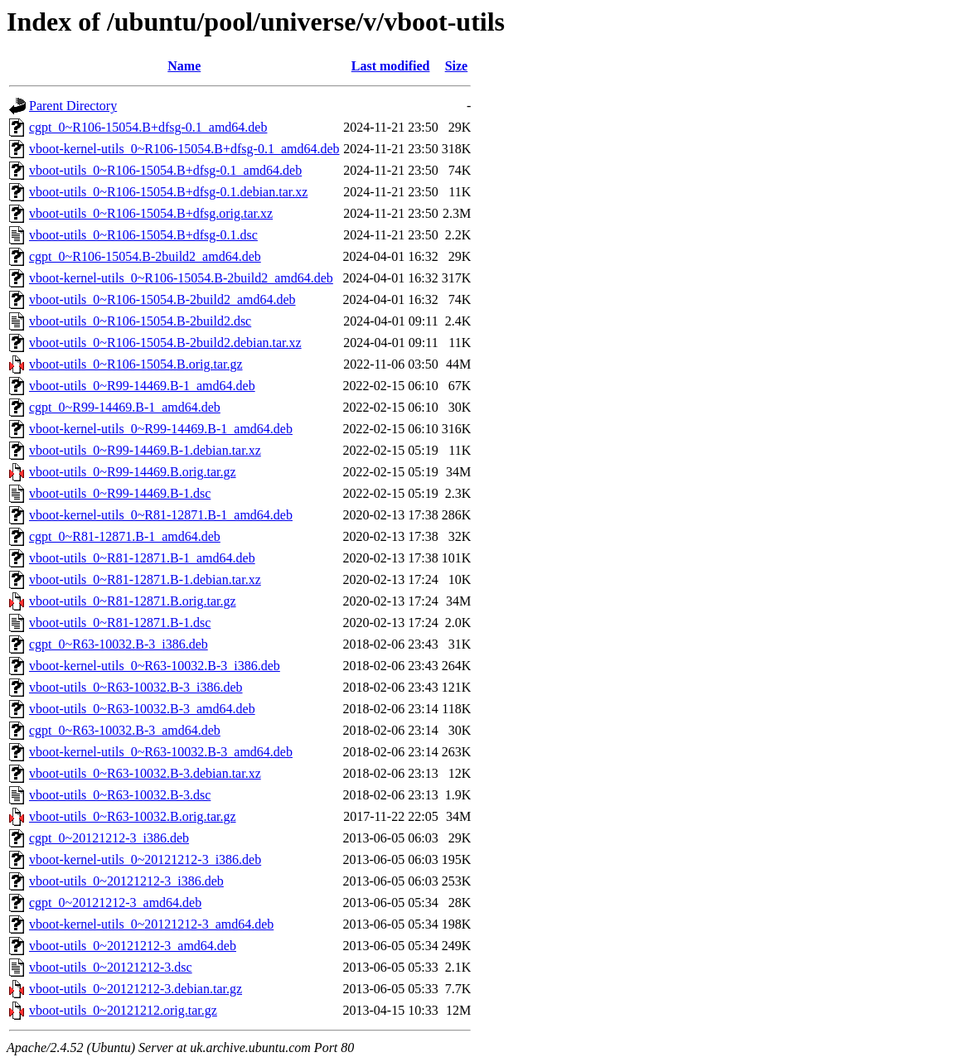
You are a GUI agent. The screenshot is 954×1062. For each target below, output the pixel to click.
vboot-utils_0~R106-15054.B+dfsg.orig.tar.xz (151, 213)
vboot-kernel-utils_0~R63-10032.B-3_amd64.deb (161, 752)
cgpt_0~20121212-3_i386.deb (109, 838)
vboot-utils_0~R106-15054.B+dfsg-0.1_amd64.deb (165, 170)
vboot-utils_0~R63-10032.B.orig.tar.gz (132, 816)
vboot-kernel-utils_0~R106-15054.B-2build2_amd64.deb (181, 278)
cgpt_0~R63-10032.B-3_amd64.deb (124, 730)
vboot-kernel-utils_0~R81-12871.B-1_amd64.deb (161, 515)
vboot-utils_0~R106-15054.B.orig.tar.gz (136, 364)
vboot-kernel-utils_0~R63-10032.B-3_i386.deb (154, 666)
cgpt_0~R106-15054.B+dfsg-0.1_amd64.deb (148, 127)
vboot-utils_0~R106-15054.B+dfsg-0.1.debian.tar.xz (168, 192)
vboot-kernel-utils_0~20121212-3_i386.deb (145, 859)
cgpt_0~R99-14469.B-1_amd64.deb (124, 407)
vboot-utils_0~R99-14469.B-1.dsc (120, 493)
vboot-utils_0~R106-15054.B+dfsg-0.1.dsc (143, 235)
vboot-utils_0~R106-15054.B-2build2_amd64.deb (162, 299)
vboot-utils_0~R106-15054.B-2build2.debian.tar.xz (165, 342)
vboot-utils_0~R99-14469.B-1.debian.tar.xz (145, 450)
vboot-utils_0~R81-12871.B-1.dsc (120, 622)
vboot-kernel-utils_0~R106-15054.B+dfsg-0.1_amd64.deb (184, 149)
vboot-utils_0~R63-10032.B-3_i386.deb (136, 687)
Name (184, 66)
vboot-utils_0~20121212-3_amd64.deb (132, 946)
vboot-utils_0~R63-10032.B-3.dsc (120, 795)
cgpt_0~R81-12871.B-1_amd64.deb (124, 536)
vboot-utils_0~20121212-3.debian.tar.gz (135, 989)
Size (456, 66)
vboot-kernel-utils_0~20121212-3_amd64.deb (151, 924)
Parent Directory (73, 106)
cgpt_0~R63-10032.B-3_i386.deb (118, 644)
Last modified (390, 66)
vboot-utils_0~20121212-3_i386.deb (126, 881)
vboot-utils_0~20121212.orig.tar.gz (123, 1010)
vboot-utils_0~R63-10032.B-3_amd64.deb (142, 709)
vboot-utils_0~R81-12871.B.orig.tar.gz (132, 601)
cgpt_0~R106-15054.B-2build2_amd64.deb (145, 256)
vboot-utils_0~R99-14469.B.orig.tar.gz (132, 472)
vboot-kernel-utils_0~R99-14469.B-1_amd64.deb (161, 429)
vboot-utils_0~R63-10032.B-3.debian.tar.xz (145, 773)
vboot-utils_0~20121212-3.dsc (110, 967)
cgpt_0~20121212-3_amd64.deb (115, 902)
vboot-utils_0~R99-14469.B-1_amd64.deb (142, 386)
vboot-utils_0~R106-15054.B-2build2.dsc (140, 321)
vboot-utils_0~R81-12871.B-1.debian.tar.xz (145, 579)
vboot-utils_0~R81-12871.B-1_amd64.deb (142, 558)
